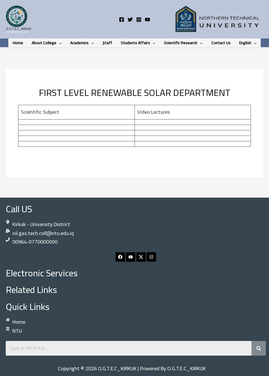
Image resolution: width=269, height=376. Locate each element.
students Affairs (137, 42)
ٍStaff (107, 43)
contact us (219, 43)
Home (20, 43)
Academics (83, 42)
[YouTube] (147, 19)
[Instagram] (138, 19)
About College (48, 42)
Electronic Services (42, 272)
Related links (31, 289)
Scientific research (182, 42)
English (245, 42)
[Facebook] (121, 19)
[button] (60, 42)
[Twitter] (130, 19)
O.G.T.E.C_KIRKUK (18, 29)
